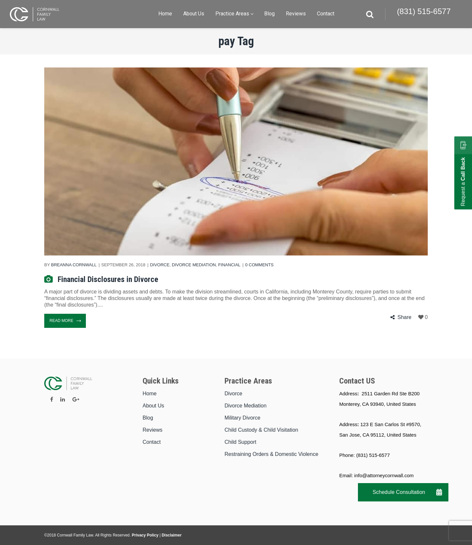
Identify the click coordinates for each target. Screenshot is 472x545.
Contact (152, 442)
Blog (148, 418)
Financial (229, 264)
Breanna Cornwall (74, 264)
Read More (65, 320)
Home (150, 393)
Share (404, 317)
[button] (439, 492)
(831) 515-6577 (424, 11)
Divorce (159, 264)
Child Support (240, 442)
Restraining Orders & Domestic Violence (271, 454)
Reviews (152, 430)
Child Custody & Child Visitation (261, 430)
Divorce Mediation (194, 264)
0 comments (259, 264)
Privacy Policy (145, 535)
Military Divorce (242, 418)
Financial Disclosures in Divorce (108, 279)
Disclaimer (172, 535)
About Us (153, 405)
